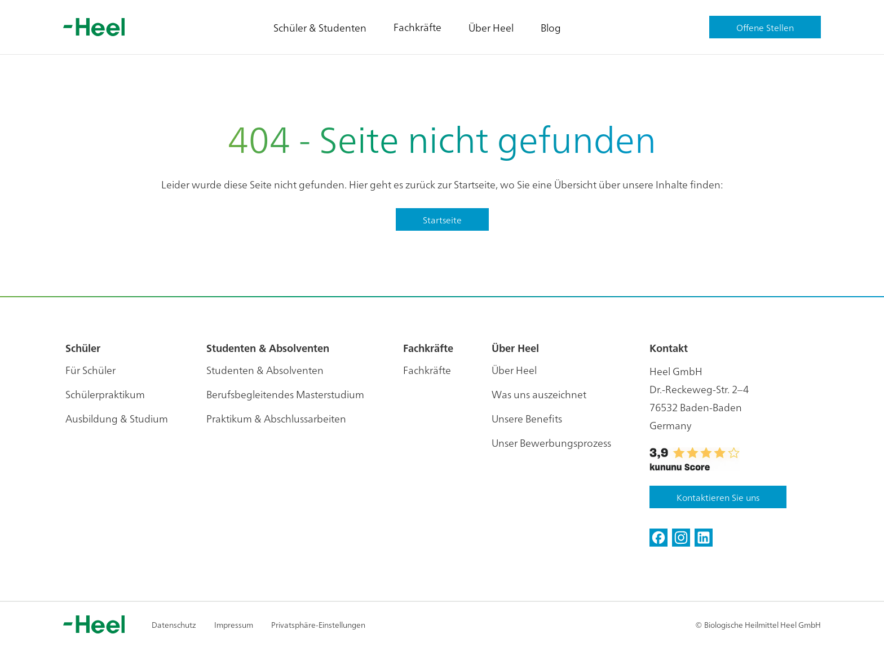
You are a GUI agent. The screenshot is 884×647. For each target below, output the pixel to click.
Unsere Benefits (527, 418)
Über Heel (491, 27)
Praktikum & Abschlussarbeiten (276, 418)
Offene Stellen (765, 27)
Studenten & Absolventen (265, 370)
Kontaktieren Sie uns (718, 497)
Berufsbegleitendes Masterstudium (285, 394)
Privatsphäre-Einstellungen (318, 624)
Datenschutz (174, 624)
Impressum (233, 624)
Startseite (442, 219)
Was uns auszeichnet (539, 394)
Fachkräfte (417, 27)
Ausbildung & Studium (116, 418)
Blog (551, 27)
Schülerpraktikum (105, 394)
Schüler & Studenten (319, 27)
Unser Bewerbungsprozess (551, 442)
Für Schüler (90, 370)
